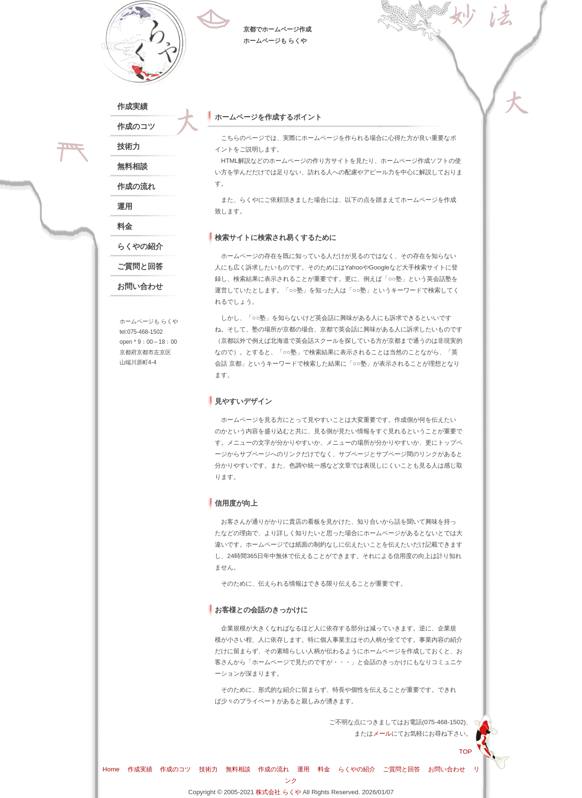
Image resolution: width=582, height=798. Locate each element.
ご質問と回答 (140, 266)
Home (111, 769)
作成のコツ (136, 126)
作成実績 (132, 106)
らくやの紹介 (140, 246)
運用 (124, 206)
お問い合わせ (140, 286)
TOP (465, 751)
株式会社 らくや (278, 792)
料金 (124, 226)
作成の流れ (136, 186)
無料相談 (132, 166)
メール (382, 733)
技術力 (128, 146)
